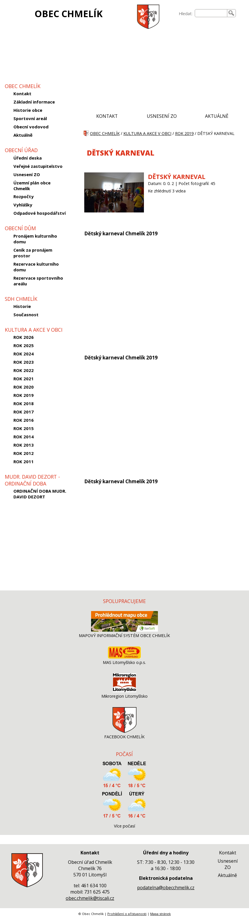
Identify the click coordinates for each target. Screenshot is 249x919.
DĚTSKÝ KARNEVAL (176, 176)
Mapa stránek (160, 914)
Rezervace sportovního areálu (38, 281)
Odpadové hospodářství (39, 213)
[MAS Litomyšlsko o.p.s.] (124, 657)
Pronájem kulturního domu (35, 238)
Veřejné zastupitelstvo (38, 166)
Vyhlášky (22, 205)
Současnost (26, 314)
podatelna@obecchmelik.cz (165, 887)
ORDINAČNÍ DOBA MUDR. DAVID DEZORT (39, 494)
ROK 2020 (23, 387)
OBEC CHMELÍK (69, 13)
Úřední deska (27, 158)
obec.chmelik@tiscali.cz (90, 898)
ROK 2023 (23, 362)
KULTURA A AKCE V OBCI (147, 133)
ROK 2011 (23, 461)
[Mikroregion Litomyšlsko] (124, 690)
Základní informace (34, 102)
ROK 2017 (23, 412)
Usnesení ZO (26, 174)
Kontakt (22, 93)
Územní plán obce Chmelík (32, 185)
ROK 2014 (23, 436)
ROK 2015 (23, 428)
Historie (22, 306)
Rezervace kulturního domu (36, 266)
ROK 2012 (23, 453)
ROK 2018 (23, 403)
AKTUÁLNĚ (216, 116)
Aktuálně (23, 135)
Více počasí (124, 826)
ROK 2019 (23, 395)
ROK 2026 (23, 337)
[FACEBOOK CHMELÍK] (124, 731)
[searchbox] (211, 13)
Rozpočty (23, 196)
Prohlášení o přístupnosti (126, 914)
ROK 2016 (23, 420)
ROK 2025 (23, 345)
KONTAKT (107, 116)
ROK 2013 (23, 445)
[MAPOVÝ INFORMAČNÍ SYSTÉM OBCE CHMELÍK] (124, 630)
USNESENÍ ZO (162, 116)
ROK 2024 (23, 354)
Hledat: (185, 13)
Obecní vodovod (31, 127)
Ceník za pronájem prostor (32, 252)
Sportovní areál (30, 118)
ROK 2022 (23, 370)
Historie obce (27, 110)
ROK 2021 (23, 378)
